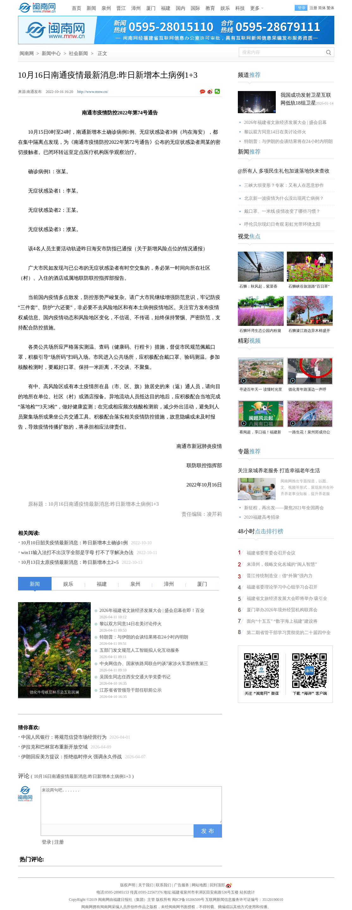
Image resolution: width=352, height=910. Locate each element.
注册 (313, 8)
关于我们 (145, 885)
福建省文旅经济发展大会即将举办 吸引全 (287, 598)
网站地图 (199, 885)
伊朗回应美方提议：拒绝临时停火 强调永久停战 (71, 756)
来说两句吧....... (132, 805)
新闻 (91, 8)
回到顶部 (217, 885)
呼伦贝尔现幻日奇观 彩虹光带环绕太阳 (282, 224)
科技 (240, 8)
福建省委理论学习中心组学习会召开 (282, 587)
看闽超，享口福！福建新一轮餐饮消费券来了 (260, 432)
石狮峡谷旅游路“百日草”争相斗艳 (309, 287)
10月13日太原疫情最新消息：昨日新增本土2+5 (70, 562)
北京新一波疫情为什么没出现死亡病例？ (284, 198)
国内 (180, 8)
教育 (210, 8)
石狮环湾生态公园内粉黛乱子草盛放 (260, 331)
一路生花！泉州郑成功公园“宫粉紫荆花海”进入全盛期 (309, 432)
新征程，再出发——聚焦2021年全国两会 (284, 507)
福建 (165, 8)
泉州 (106, 8)
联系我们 (163, 885)
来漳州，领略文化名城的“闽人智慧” (282, 564)
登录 (46, 842)
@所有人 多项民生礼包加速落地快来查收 (284, 171)
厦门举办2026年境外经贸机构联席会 (282, 610)
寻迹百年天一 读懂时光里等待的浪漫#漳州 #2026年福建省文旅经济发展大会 (260, 390)
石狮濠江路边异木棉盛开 (309, 330)
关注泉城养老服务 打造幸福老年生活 (279, 470)
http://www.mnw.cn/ (92, 91)
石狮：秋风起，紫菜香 (258, 286)
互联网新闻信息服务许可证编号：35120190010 (244, 899)
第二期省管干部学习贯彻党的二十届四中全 (289, 632)
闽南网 (27, 53)
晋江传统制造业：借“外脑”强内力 (279, 575)
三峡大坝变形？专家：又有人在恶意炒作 (284, 185)
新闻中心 (51, 53)
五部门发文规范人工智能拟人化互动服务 (139, 650)
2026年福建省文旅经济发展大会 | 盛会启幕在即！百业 (152, 610)
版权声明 (127, 885)
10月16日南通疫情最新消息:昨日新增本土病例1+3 (82, 776)
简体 (322, 8)
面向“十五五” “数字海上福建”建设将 (282, 621)
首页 (76, 8)
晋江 (121, 8)
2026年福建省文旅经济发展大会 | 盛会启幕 (285, 122)
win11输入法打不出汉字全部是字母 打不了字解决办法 (77, 552)
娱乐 (225, 8)
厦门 (151, 8)
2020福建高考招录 (262, 517)
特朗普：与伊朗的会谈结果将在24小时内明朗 (144, 637)
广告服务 (181, 885)
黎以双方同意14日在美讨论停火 (131, 623)
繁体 (330, 8)
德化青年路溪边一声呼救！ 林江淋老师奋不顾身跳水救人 (309, 390)
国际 (195, 8)
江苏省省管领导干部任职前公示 (131, 690)
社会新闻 (78, 53)
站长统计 (247, 892)
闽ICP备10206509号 (188, 899)
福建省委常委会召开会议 (271, 553)
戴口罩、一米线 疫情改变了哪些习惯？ (282, 211)
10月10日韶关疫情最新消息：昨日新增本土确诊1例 (74, 542)
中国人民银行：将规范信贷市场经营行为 (64, 737)
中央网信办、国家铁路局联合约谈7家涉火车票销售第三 (154, 663)
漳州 (136, 8)
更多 (255, 8)
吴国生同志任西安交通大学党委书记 (135, 677)
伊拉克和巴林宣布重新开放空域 (54, 746)
